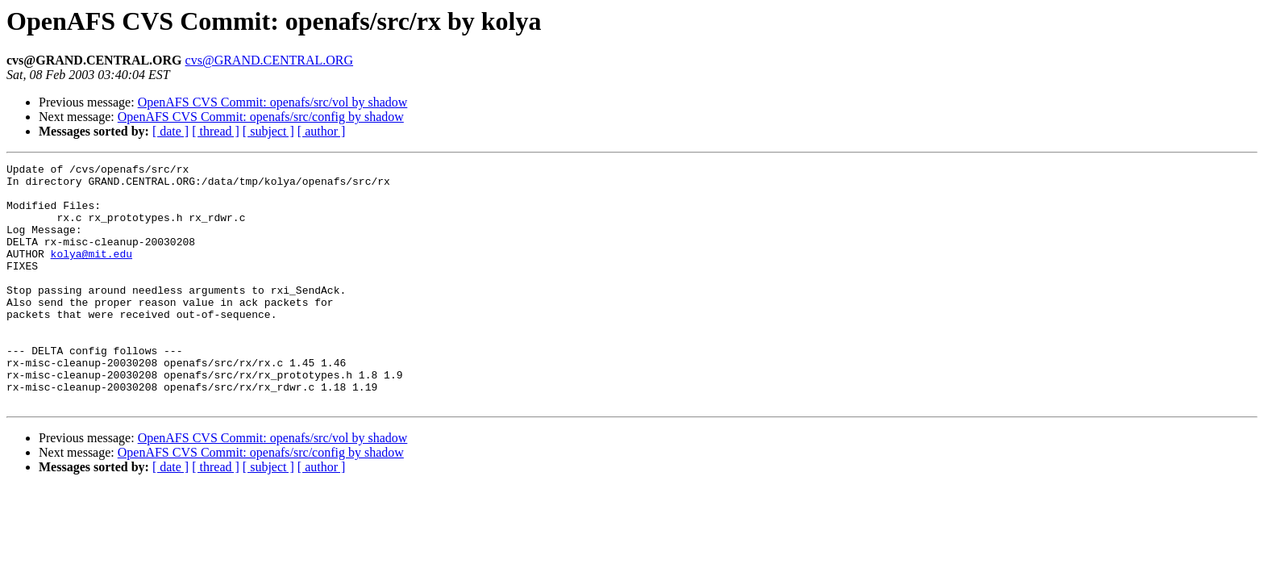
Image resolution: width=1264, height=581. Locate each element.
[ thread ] (215, 131)
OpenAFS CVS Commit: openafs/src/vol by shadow (273, 102)
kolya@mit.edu (91, 272)
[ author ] (321, 131)
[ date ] (170, 131)
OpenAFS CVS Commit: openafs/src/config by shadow (261, 116)
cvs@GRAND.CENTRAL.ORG (269, 60)
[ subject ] (268, 131)
